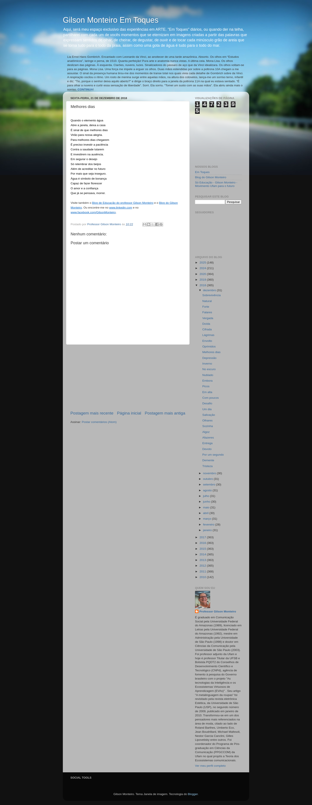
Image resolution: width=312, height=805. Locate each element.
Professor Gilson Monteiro (217, 611)
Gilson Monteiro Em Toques (111, 20)
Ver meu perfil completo (210, 765)
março (207, 518)
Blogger (193, 794)
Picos (206, 386)
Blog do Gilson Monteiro (210, 177)
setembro (209, 484)
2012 (203, 565)
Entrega (207, 443)
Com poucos (210, 397)
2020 (203, 274)
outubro (208, 478)
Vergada (207, 318)
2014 (203, 554)
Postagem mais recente (91, 413)
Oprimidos (209, 346)
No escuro (209, 369)
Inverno (207, 363)
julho (206, 496)
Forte (205, 306)
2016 (203, 543)
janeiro (208, 530)
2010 (203, 577)
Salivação (208, 414)
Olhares (207, 420)
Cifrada (207, 329)
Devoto (207, 449)
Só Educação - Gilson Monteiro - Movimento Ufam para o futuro (216, 184)
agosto (208, 490)
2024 (203, 268)
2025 (203, 262)
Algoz (206, 432)
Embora (207, 380)
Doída (206, 323)
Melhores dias (211, 352)
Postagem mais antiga (165, 413)
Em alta (207, 392)
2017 (203, 537)
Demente (208, 460)
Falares (207, 312)
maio (206, 507)
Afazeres (208, 437)
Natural (207, 301)
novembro (210, 473)
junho (207, 501)
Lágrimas (208, 335)
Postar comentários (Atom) (99, 422)
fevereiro (209, 524)
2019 (203, 279)
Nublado (207, 375)
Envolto (207, 340)
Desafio (207, 403)
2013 (203, 560)
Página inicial (129, 413)
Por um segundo (213, 454)
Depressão (209, 358)
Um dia (207, 409)
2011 (203, 571)
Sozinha (207, 426)
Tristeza (207, 466)
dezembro (210, 290)
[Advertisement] (127, 377)
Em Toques (202, 172)
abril (206, 513)
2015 (203, 548)
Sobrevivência (211, 295)
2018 (203, 285)
